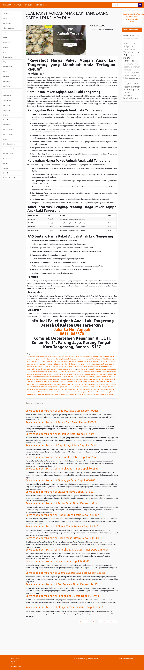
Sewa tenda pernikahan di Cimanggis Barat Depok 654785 (60, 480)
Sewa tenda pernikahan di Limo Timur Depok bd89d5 (57, 561)
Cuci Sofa (6, 168)
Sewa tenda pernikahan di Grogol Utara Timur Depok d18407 (62, 514)
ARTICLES (28, 5)
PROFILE (17, 5)
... (87, 621)
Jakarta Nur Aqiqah (72, 329)
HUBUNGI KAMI (41, 5)
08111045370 (72, 333)
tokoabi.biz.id (93, 659)
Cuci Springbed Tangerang (134, 78)
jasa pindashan (8, 57)
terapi (5, 139)
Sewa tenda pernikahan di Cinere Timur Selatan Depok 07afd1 (63, 526)
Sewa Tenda (7, 110)
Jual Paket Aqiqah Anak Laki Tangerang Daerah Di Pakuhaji (79, 379)
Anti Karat (6, 13)
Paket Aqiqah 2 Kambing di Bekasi (131, 75)
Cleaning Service (8, 28)
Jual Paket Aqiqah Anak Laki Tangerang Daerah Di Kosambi (45, 371)
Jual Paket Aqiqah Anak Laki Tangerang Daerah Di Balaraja (45, 356)
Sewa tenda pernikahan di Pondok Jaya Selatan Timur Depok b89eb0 (67, 549)
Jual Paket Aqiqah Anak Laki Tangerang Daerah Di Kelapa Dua (96, 369)
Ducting (5, 37)
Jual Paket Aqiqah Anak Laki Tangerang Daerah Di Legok (66, 374)
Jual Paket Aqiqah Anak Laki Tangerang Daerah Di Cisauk (95, 361)
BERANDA (7, 5)
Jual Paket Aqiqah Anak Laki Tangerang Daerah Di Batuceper (83, 356)
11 (104, 621)
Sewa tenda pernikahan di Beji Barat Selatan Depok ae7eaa (61, 457)
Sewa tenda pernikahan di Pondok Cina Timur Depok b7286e (62, 468)
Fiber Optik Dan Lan (9, 144)
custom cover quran (9, 33)
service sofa (7, 95)
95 (111, 621)
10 (100, 621)
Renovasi (6, 76)
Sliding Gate (7, 100)
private (5, 71)
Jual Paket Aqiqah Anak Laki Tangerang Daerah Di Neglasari (89, 376)
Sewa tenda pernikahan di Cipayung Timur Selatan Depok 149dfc (65, 607)
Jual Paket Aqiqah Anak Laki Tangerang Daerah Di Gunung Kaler (81, 364)
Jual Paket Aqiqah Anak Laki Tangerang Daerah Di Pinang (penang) (59, 384)
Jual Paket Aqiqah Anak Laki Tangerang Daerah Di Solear (78, 389)
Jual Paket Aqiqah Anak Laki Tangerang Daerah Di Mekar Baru (50, 376)
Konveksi (6, 120)
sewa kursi (6, 124)
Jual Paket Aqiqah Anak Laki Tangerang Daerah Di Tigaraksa (94, 394)
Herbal (5, 173)
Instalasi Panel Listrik (9, 178)
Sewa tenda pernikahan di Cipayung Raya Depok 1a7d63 (59, 491)
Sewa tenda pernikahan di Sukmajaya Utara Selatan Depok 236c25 (66, 572)
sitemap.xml (128, 659)
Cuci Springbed (8, 129)
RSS (120, 659)
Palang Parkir (7, 66)
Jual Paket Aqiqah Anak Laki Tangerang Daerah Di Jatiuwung (68, 366)
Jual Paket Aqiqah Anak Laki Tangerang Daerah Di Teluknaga (55, 394)
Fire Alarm (6, 42)
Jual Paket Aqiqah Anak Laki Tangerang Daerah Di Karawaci (57, 369)
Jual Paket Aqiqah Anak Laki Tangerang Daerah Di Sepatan (45, 386)
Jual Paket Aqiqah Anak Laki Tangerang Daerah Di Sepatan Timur (85, 386)
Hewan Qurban (8, 153)
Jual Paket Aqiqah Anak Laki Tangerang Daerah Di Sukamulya (66, 392)
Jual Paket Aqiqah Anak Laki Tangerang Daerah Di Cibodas (70, 359)
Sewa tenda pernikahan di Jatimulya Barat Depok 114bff (60, 433)
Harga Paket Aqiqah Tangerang (130, 41)
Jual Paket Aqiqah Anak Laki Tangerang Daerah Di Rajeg (98, 384)
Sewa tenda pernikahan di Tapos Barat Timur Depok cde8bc (61, 503)
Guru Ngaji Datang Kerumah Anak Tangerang (131, 86)
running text (7, 81)
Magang (5, 62)
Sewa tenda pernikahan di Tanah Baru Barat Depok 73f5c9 (61, 422)
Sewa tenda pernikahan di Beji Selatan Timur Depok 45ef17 (62, 584)
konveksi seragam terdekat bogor (131, 95)
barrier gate (7, 23)
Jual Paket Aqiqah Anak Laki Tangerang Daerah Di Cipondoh (58, 361)
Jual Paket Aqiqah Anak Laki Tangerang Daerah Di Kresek (83, 371)
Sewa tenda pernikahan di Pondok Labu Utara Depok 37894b (62, 595)
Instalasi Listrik (8, 158)
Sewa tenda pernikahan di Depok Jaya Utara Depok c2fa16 (61, 445)
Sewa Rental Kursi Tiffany (128, 35)
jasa (4, 52)
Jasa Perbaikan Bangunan (11, 149)
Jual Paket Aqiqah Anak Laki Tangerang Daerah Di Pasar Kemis (67, 381)
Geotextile (6, 105)
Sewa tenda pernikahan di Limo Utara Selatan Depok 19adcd (62, 410)
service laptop (7, 91)
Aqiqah (5, 18)
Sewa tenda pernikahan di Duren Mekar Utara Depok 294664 (62, 537)
